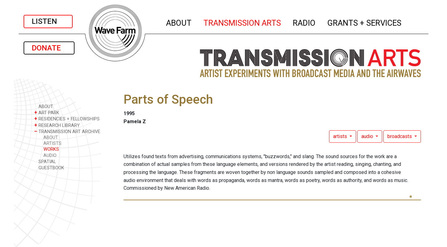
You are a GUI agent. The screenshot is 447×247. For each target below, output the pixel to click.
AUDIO (49, 155)
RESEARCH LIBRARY (57, 125)
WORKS (51, 149)
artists (340, 136)
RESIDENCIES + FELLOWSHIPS (67, 119)
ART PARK (46, 112)
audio (367, 136)
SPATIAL (45, 161)
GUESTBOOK (49, 168)
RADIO (304, 22)
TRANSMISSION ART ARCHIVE (67, 131)
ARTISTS (52, 143)
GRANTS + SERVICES (364, 22)
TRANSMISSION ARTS (242, 22)
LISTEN (48, 21)
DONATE (49, 48)
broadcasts (400, 136)
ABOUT (179, 22)
